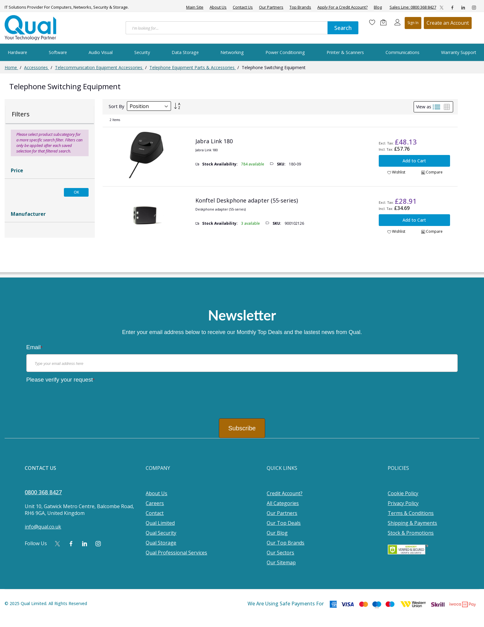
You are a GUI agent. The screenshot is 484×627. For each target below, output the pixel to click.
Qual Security (161, 532)
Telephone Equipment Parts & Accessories (192, 67)
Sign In (413, 22)
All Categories (283, 503)
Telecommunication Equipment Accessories (99, 67)
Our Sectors (280, 552)
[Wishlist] (372, 22)
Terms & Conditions (411, 513)
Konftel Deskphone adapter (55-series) (246, 200)
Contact (155, 513)
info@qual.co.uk (43, 526)
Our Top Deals (284, 523)
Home (11, 67)
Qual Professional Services (176, 552)
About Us (218, 7)
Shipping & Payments (412, 523)
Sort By (116, 106)
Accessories (36, 67)
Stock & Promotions (411, 532)
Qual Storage (161, 542)
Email (34, 347)
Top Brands (300, 7)
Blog (378, 7)
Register (448, 23)
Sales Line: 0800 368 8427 (413, 7)
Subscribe (242, 428)
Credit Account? (284, 493)
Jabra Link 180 (214, 141)
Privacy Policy (403, 503)
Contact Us (243, 7)
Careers (155, 503)
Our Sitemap (281, 562)
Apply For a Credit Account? (342, 7)
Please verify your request (60, 379)
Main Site (194, 7)
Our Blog (277, 532)
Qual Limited (160, 523)
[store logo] (31, 27)
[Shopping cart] (385, 22)
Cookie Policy (403, 493)
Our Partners (271, 7)
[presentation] (73, 399)
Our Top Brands (285, 542)
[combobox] (227, 27)
